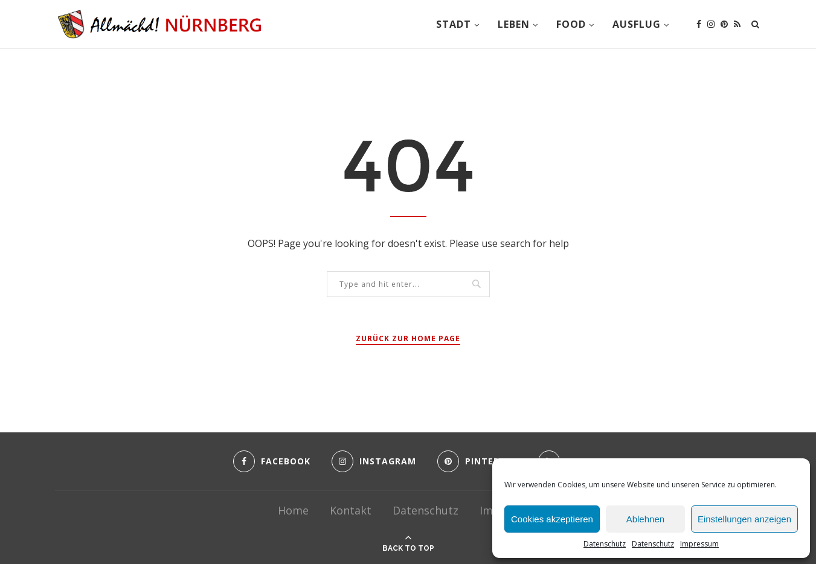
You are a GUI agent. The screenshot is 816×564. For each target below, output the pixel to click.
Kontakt (350, 510)
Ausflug (636, 24)
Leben (514, 24)
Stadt (453, 24)
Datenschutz (604, 544)
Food (571, 24)
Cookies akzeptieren (552, 519)
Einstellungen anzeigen (744, 519)
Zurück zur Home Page (408, 338)
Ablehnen (645, 519)
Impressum (699, 544)
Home (293, 510)
